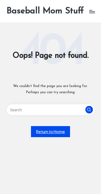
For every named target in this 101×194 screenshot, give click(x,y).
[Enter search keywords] (50, 109)
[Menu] (92, 11)
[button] (89, 109)
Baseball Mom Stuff (44, 11)
